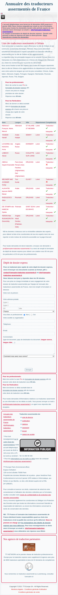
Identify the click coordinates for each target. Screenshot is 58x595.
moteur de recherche (21, 237)
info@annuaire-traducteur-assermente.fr (8, 428)
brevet (24, 431)
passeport (25, 428)
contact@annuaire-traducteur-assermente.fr (19, 272)
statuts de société (28, 434)
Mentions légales (17, 589)
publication (26, 421)
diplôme (25, 424)
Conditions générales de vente (29, 592)
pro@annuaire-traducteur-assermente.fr (17, 248)
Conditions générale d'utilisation (36, 589)
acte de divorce (27, 417)
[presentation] (21, 363)
